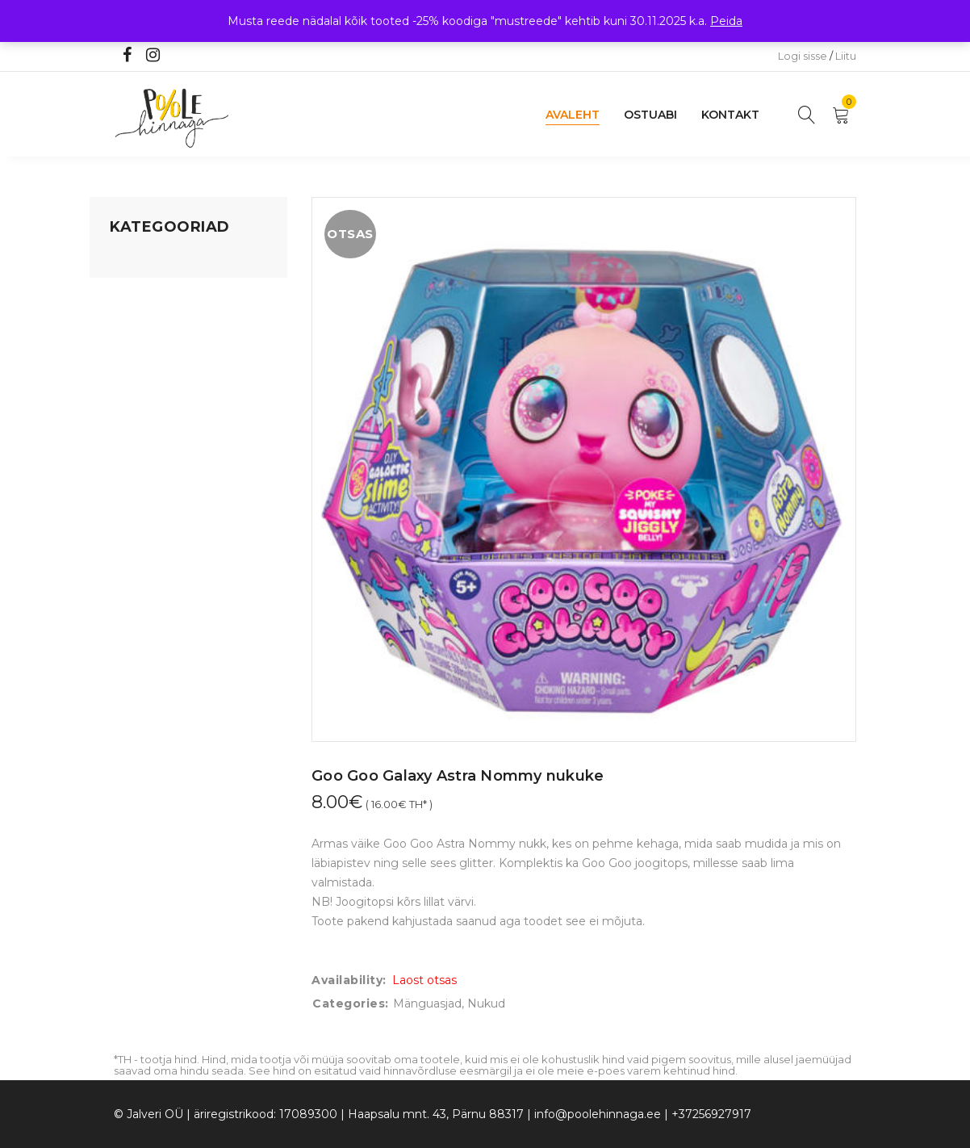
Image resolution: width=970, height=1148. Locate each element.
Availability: (349, 980)
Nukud (486, 1003)
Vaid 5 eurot (143, 506)
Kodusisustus (147, 322)
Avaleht (573, 114)
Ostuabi (650, 114)
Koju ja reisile (146, 291)
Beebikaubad (147, 383)
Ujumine (133, 475)
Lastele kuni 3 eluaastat (176, 353)
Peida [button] (726, 21)
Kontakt (730, 114)
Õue (122, 414)
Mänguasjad (144, 260)
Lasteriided (141, 445)
